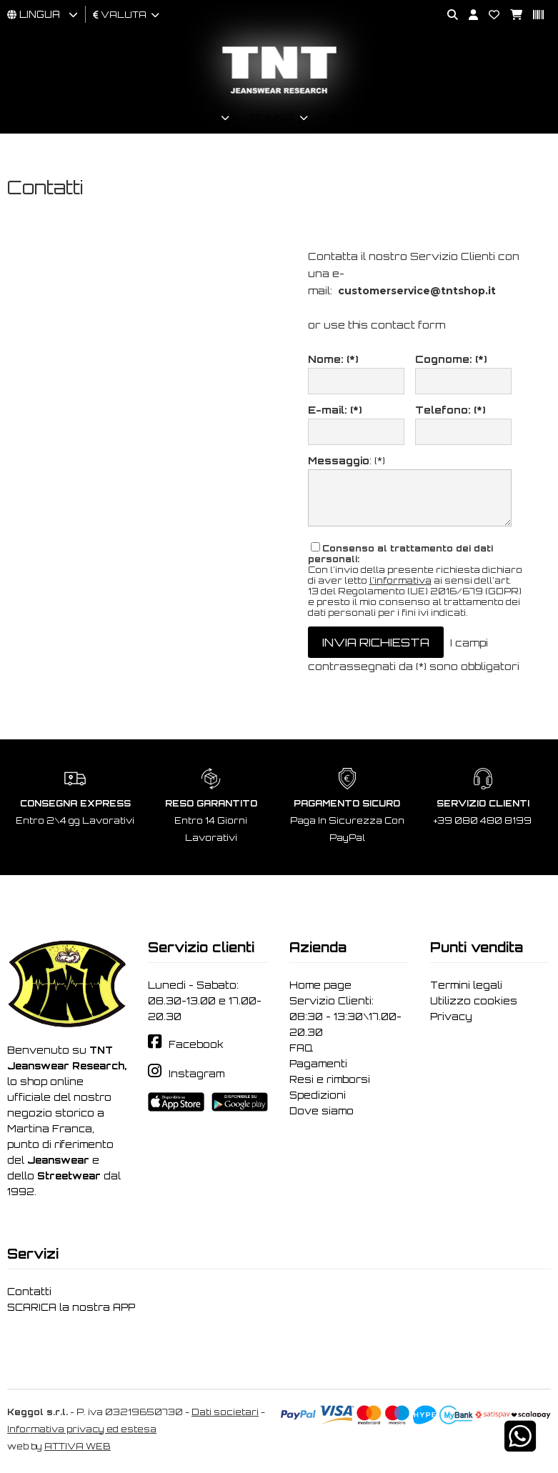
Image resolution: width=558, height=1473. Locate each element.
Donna (271, 117)
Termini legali (466, 985)
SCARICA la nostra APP (71, 1307)
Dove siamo (321, 1111)
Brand (350, 117)
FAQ (301, 1048)
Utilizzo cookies (473, 1001)
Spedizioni (317, 1095)
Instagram (196, 1073)
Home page (320, 985)
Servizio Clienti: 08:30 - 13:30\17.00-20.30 (345, 1016)
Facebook (196, 1044)
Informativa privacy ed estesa (81, 1429)
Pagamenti (318, 1063)
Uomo (196, 117)
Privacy (451, 1016)
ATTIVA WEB (77, 1446)
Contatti (29, 1291)
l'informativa (400, 580)
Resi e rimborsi (329, 1079)
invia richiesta (375, 642)
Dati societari (225, 1412)
